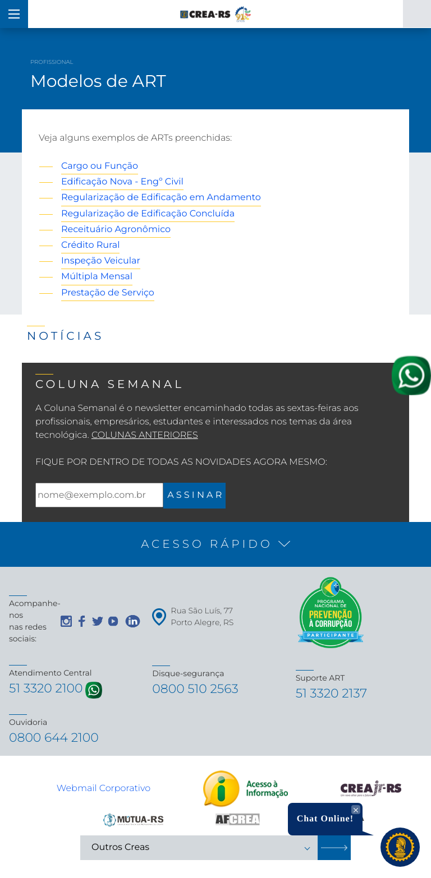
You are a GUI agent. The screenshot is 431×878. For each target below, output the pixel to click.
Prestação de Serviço (107, 293)
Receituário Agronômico (116, 229)
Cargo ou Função (99, 166)
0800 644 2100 (54, 737)
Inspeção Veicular (100, 261)
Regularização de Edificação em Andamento (161, 197)
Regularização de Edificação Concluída (148, 214)
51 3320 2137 (331, 693)
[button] (215, 544)
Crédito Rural (90, 245)
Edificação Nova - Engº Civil (122, 182)
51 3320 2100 (46, 688)
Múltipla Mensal (96, 276)
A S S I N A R (194, 495)
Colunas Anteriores (144, 435)
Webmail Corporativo (103, 788)
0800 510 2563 (195, 688)
